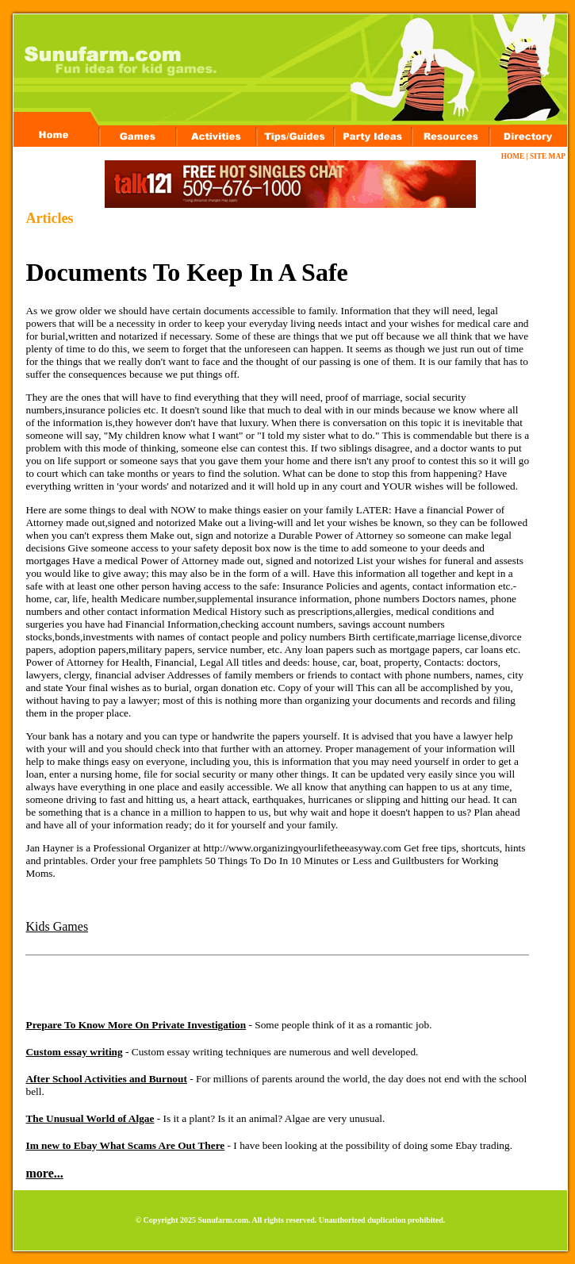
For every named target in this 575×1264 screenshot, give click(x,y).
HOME (513, 156)
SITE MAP (547, 156)
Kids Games (56, 926)
